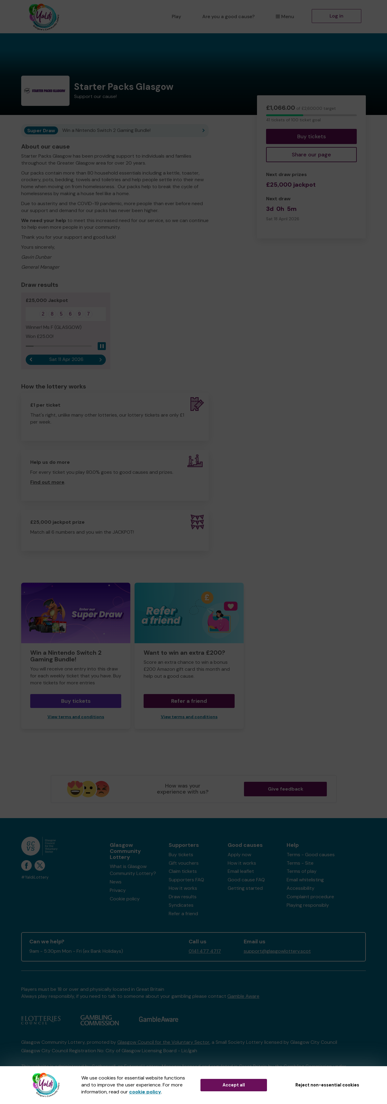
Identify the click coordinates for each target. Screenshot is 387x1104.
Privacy (118, 890)
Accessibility (300, 888)
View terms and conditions (75, 716)
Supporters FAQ (186, 880)
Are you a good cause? (228, 16)
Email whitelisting (305, 880)
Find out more (47, 482)
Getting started (245, 888)
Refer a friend (189, 701)
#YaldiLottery (35, 877)
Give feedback (285, 789)
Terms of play (302, 871)
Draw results (183, 897)
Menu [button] (285, 16)
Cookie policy (125, 899)
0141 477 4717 (205, 951)
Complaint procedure (310, 897)
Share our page (311, 154)
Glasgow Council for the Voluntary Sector (163, 1042)
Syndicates (181, 905)
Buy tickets (311, 136)
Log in (336, 16)
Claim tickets (183, 871)
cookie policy (145, 1092)
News (116, 882)
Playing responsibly (308, 905)
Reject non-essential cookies (327, 1085)
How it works (183, 888)
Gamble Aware (243, 996)
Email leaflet (241, 871)
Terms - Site (300, 863)
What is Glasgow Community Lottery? (133, 870)
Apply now (239, 854)
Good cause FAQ (246, 880)
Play (176, 16)
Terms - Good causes (311, 854)
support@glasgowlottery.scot (277, 951)
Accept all (234, 1085)
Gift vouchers (184, 863)
